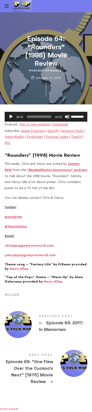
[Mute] (67, 116)
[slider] (39, 116)
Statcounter (9, 409)
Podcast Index (57, 137)
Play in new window (34, 124)
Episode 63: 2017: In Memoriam (46, 324)
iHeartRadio (14, 137)
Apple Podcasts (33, 131)
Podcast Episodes (45, 70)
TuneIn (76, 137)
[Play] (11, 116)
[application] (46, 117)
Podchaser (35, 137)
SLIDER (13, 294)
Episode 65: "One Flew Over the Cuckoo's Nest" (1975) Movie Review (46, 369)
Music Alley (19, 268)
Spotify (53, 131)
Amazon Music (72, 131)
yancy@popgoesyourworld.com (30, 255)
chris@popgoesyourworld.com (29, 245)
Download (60, 124)
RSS (7, 143)
